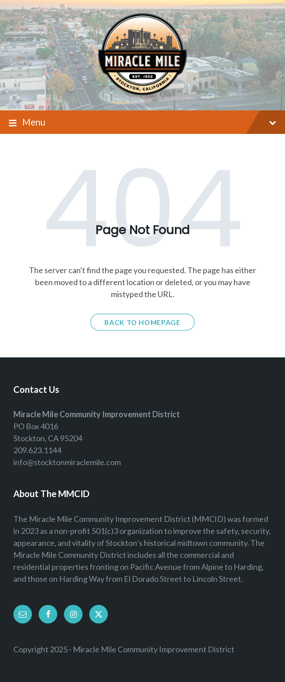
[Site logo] (142, 92)
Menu (142, 123)
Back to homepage (142, 322)
